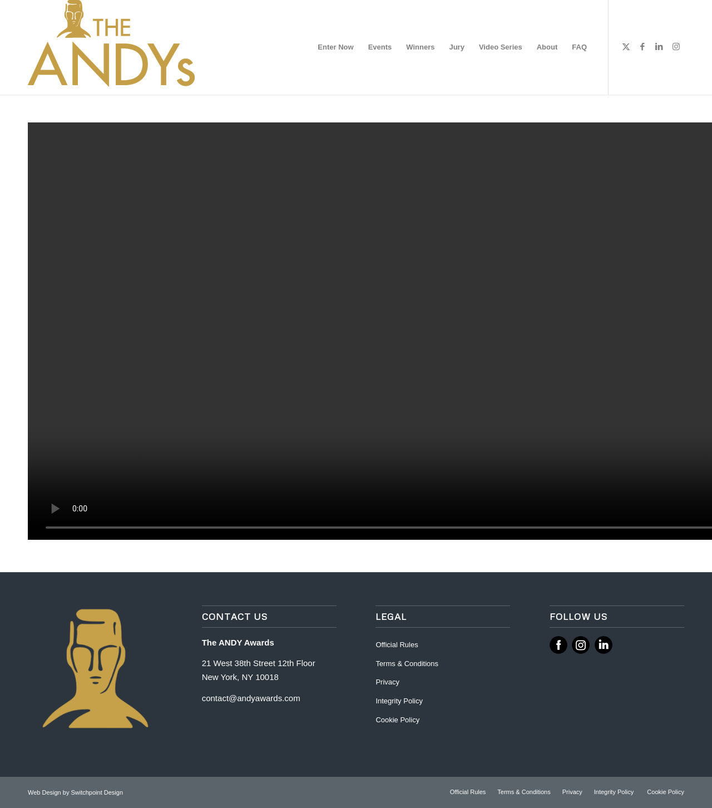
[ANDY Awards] (111, 47)
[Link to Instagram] (676, 46)
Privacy (387, 682)
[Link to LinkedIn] (659, 46)
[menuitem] (335, 47)
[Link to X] (625, 46)
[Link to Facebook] (642, 46)
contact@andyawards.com (251, 698)
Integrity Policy (399, 701)
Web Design (45, 792)
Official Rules (396, 645)
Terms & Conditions (406, 663)
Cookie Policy (397, 720)
